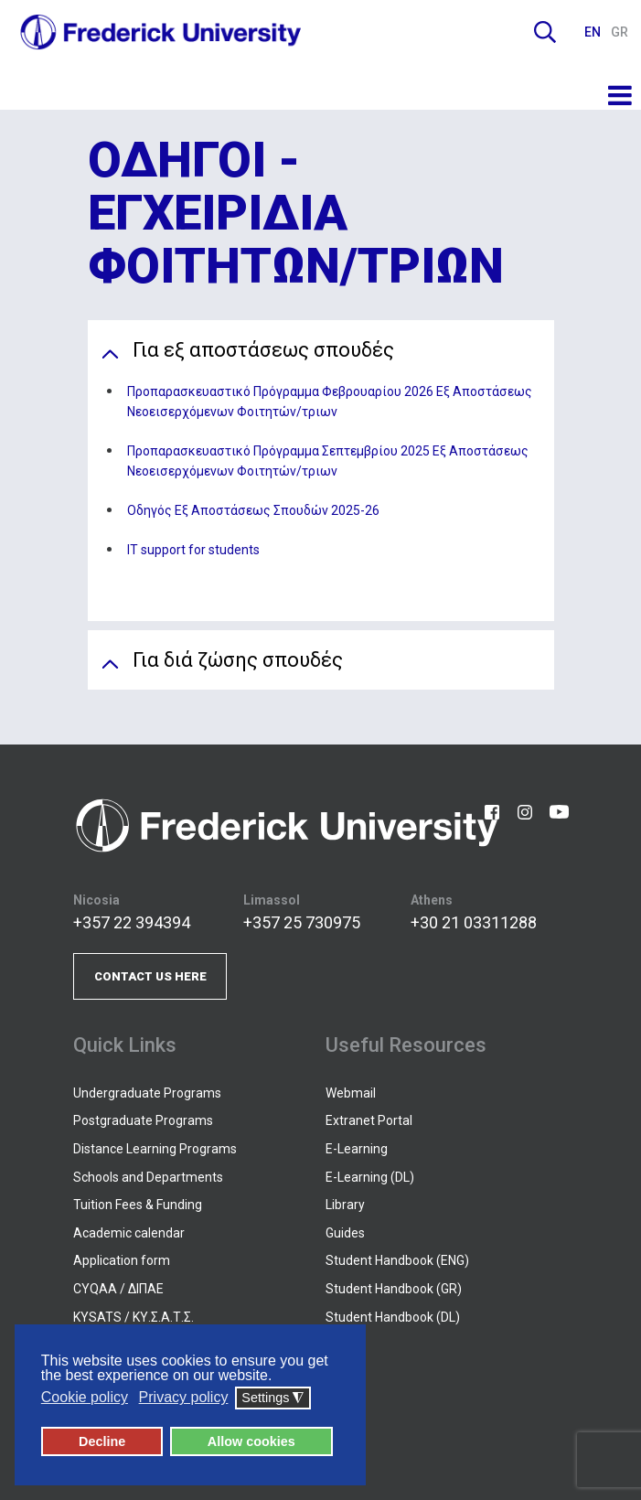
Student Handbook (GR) (394, 1288)
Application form (121, 1260)
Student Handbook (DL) (393, 1317)
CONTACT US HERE (150, 976)
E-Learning (357, 1148)
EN (594, 32)
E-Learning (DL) (370, 1177)
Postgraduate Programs (143, 1120)
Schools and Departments (148, 1177)
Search (545, 32)
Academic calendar (129, 1233)
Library (345, 1204)
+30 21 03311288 (474, 922)
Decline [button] (102, 1441)
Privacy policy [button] (184, 1398)
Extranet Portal (369, 1120)
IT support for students (193, 549)
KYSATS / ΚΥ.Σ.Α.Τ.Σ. (133, 1317)
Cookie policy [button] (84, 1398)
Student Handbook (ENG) (397, 1260)
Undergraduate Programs (147, 1093)
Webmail (351, 1093)
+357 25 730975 (301, 922)
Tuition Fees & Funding (137, 1204)
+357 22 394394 (131, 922)
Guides (345, 1233)
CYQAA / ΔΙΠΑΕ (118, 1288)
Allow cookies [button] (251, 1441)
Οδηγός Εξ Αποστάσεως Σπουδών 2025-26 (253, 510)
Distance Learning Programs (155, 1148)
